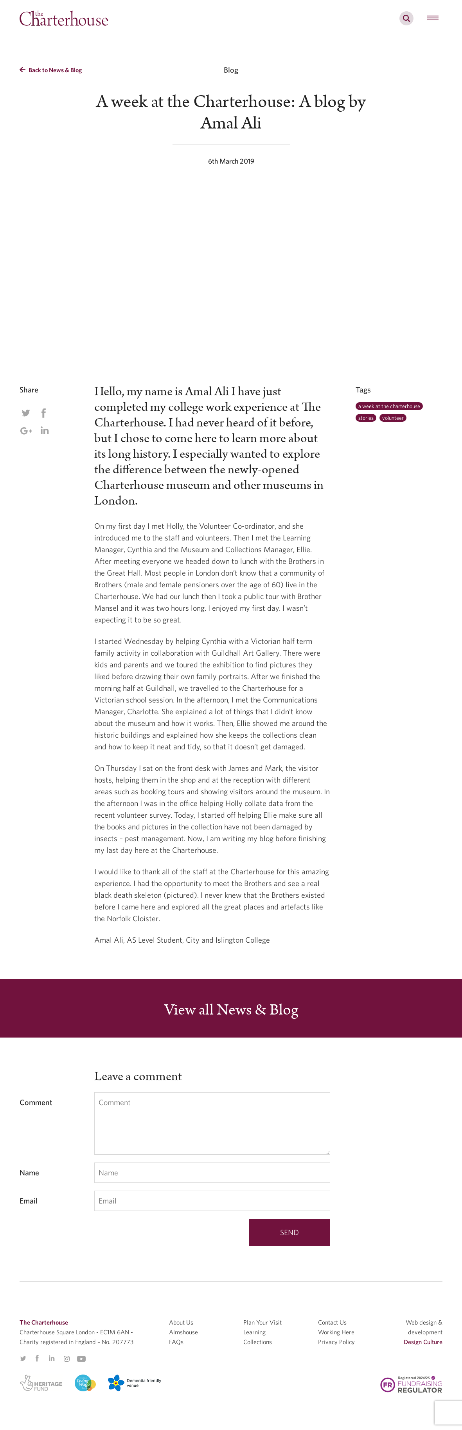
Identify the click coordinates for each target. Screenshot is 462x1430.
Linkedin (44, 430)
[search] (406, 22)
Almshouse (183, 1331)
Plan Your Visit (262, 1322)
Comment (36, 1102)
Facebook (43, 413)
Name (29, 1172)
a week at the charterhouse (389, 406)
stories (366, 418)
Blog (231, 69)
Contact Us (332, 1322)
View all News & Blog (231, 1010)
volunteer (393, 418)
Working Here (336, 1331)
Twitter (26, 413)
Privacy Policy (336, 1341)
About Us (181, 1322)
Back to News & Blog (51, 69)
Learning (254, 1331)
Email (29, 1200)
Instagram (66, 1359)
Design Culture (423, 1341)
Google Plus (26, 431)
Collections (257, 1341)
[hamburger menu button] (432, 18)
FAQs (176, 1341)
